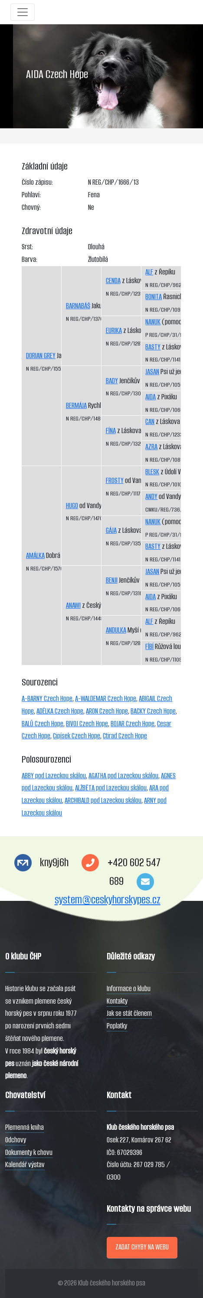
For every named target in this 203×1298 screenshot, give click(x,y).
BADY (112, 381)
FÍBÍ (149, 647)
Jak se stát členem (129, 1013)
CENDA (113, 281)
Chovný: (31, 207)
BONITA (153, 297)
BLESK (152, 472)
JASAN (152, 372)
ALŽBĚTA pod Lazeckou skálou (111, 788)
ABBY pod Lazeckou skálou (54, 776)
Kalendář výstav (25, 1165)
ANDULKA (116, 630)
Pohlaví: (31, 195)
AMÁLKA (35, 556)
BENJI (112, 580)
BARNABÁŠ (78, 306)
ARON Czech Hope (107, 711)
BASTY (152, 347)
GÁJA (111, 530)
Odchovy (15, 1140)
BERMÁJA (76, 406)
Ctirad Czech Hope (125, 736)
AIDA (150, 397)
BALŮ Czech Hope (42, 724)
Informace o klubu (129, 989)
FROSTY (115, 481)
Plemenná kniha (24, 1127)
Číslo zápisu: (37, 182)
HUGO (72, 506)
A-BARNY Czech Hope (47, 699)
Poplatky (117, 1026)
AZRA (151, 447)
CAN (149, 422)
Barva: (29, 259)
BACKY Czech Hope (153, 711)
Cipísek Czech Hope (76, 736)
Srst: (27, 247)
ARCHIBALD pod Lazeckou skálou (103, 801)
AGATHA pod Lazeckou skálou (123, 776)
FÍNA (111, 431)
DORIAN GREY (41, 356)
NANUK (152, 322)
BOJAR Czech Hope (132, 724)
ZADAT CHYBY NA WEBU (142, 1247)
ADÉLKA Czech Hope (59, 711)
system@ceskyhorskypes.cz (107, 899)
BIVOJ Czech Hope (87, 724)
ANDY (151, 497)
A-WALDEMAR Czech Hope (105, 699)
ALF (149, 272)
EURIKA (114, 331)
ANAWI (73, 605)
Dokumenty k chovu (28, 1153)
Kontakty (117, 1001)
